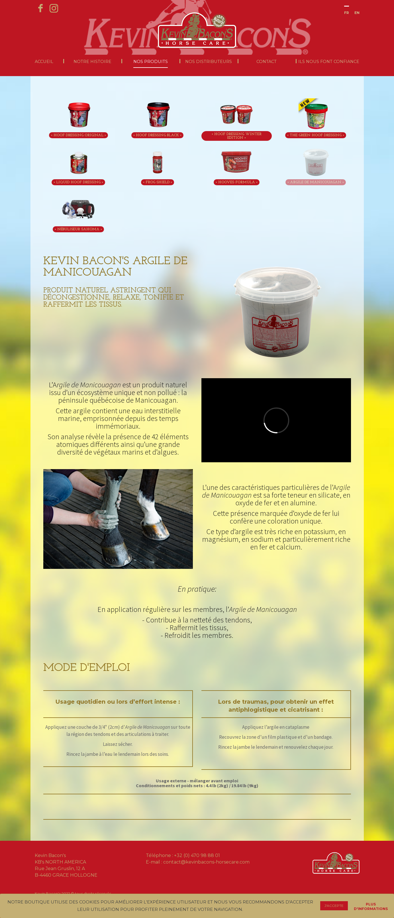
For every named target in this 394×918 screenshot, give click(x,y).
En (357, 13)
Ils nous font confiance (328, 61)
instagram (54, 7)
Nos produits (150, 61)
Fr (346, 13)
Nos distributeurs (208, 61)
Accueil (44, 61)
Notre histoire (92, 61)
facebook (40, 7)
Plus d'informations (371, 905)
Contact (266, 61)
